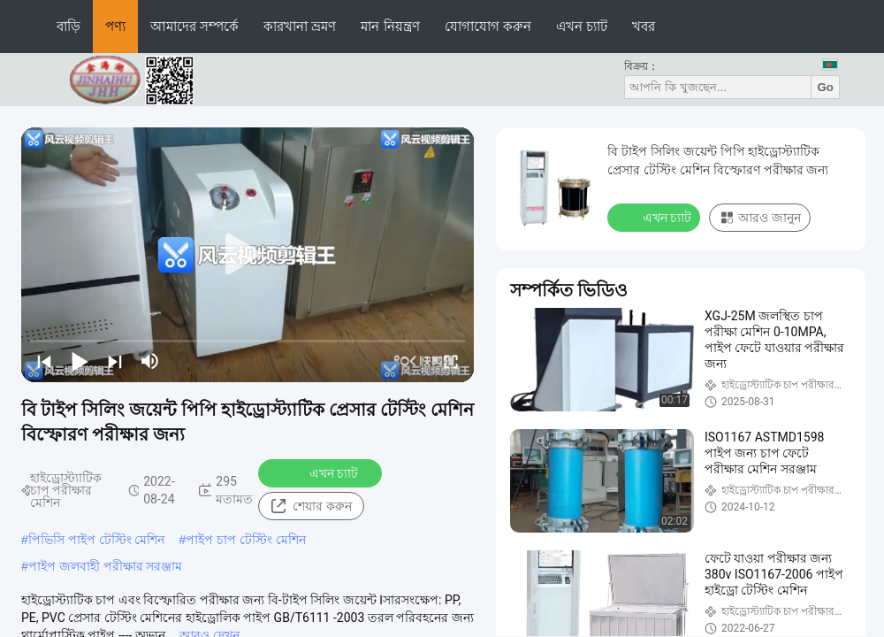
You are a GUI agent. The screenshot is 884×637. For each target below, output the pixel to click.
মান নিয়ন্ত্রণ (390, 26)
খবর (643, 26)
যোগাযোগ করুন (488, 26)
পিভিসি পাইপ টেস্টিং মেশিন (96, 540)
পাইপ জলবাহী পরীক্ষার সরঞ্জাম (105, 566)
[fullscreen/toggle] (451, 361)
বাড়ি (68, 26)
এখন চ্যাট (581, 26)
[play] (247, 255)
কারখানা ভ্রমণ (299, 26)
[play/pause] (79, 361)
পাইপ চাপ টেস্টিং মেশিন (246, 540)
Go (825, 87)
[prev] (44, 361)
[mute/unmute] (150, 361)
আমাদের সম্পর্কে (194, 26)
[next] (115, 361)
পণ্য (115, 26)
